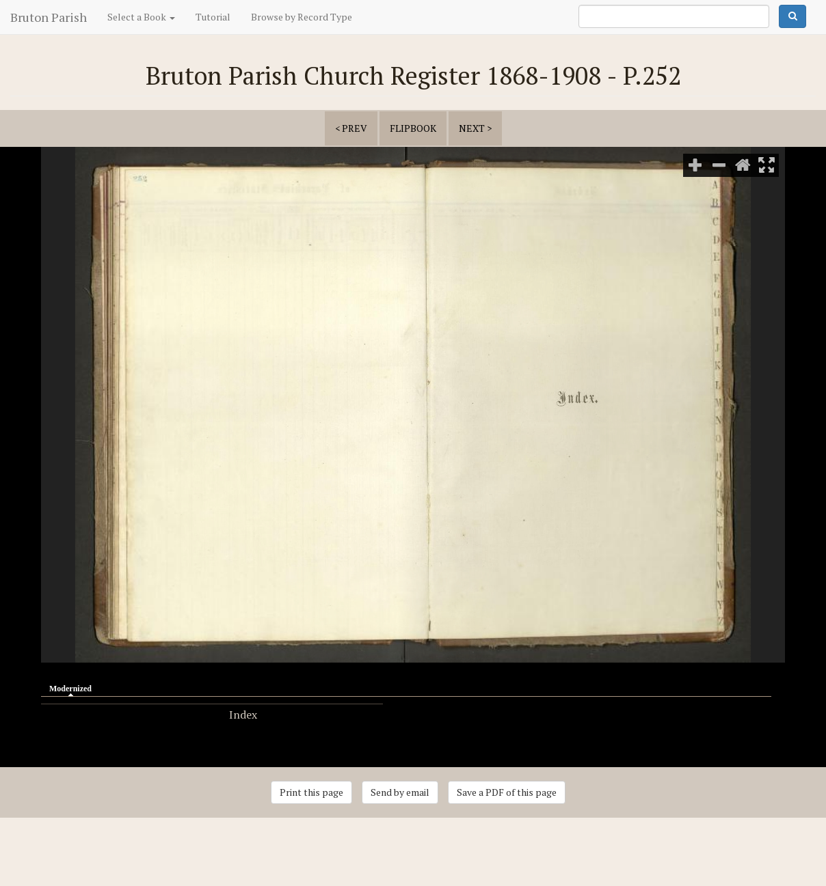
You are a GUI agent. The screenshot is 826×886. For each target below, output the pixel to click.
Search (792, 16)
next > (475, 128)
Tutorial (213, 16)
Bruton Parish (48, 17)
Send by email (400, 792)
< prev (351, 128)
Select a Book (141, 16)
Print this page (311, 792)
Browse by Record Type (301, 16)
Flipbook (413, 128)
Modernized (73, 687)
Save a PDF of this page (507, 792)
